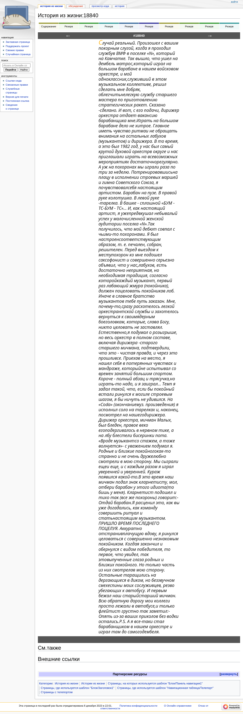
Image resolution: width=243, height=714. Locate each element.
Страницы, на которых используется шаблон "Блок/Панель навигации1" (155, 683)
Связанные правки (17, 84)
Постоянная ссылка (17, 101)
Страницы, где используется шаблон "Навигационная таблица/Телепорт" (165, 688)
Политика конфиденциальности (138, 705)
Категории (46, 683)
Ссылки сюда (14, 80)
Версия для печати (17, 96)
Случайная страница (18, 54)
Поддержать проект (17, 46)
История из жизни (66, 683)
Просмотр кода (100, 6)
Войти (234, 1)
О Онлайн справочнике (177, 705)
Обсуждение (76, 6)
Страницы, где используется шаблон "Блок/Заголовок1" (77, 688)
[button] (229, 674)
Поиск (4, 60)
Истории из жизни (93, 683)
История (119, 6)
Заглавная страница (18, 42)
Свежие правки (15, 50)
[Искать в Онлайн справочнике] (16, 65)
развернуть (229, 674)
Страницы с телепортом (57, 692)
